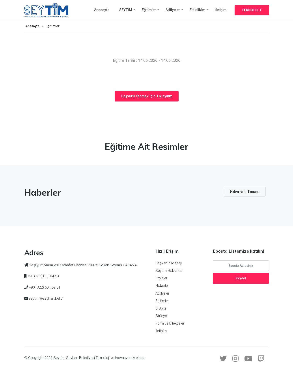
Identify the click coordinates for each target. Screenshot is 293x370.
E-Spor (160, 308)
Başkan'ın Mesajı (168, 263)
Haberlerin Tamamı (244, 191)
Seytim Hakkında (168, 270)
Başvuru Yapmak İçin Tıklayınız (146, 96)
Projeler (161, 278)
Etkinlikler (197, 10)
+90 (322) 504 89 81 (44, 287)
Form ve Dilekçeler (169, 323)
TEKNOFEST (252, 10)
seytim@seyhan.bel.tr (46, 298)
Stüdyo (161, 316)
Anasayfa (102, 10)
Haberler (162, 285)
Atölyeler (173, 10)
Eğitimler (149, 10)
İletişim (220, 10)
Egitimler (53, 26)
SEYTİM (125, 10)
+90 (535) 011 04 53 (43, 276)
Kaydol (241, 278)
